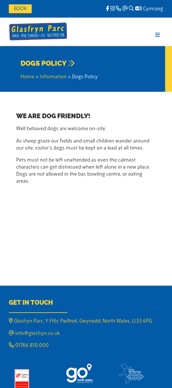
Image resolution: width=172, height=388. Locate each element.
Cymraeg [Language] (149, 8)
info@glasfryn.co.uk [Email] (34, 333)
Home (27, 76)
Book (20, 8)
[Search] (131, 8)
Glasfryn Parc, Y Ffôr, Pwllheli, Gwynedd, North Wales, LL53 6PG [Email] (80, 321)
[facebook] (107, 8)
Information (53, 76)
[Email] (125, 8)
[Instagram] (112, 8)
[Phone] (118, 8)
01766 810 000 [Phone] (29, 345)
